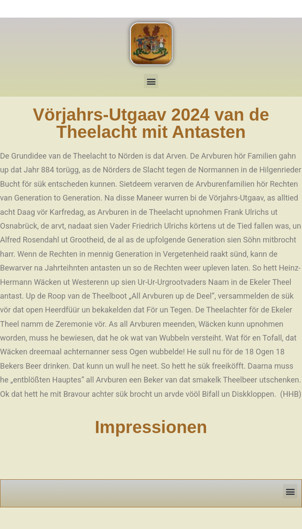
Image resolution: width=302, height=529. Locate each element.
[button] (151, 81)
